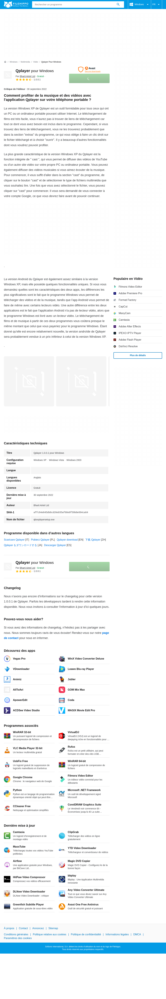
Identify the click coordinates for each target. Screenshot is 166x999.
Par (25, 76)
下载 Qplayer (92, 539)
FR (156, 4)
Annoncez (38, 928)
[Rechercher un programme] (118, 4)
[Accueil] (5, 61)
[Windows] (14, 62)
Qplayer (35, 71)
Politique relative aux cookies (49, 934)
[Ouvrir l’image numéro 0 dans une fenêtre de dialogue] (29, 381)
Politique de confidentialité (86, 934)
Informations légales (117, 934)
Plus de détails (138, 355)
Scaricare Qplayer (14, 539)
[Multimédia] (25, 62)
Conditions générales (16, 934)
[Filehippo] (16, 4)
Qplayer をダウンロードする (20, 545)
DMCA (137, 934)
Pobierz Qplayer (40, 539)
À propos (9, 928)
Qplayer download (67, 539)
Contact (23, 928)
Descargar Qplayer (55, 545)
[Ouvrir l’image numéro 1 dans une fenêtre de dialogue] (81, 381)
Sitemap (53, 928)
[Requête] (78, 4)
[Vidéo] (35, 62)
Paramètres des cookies (18, 938)
